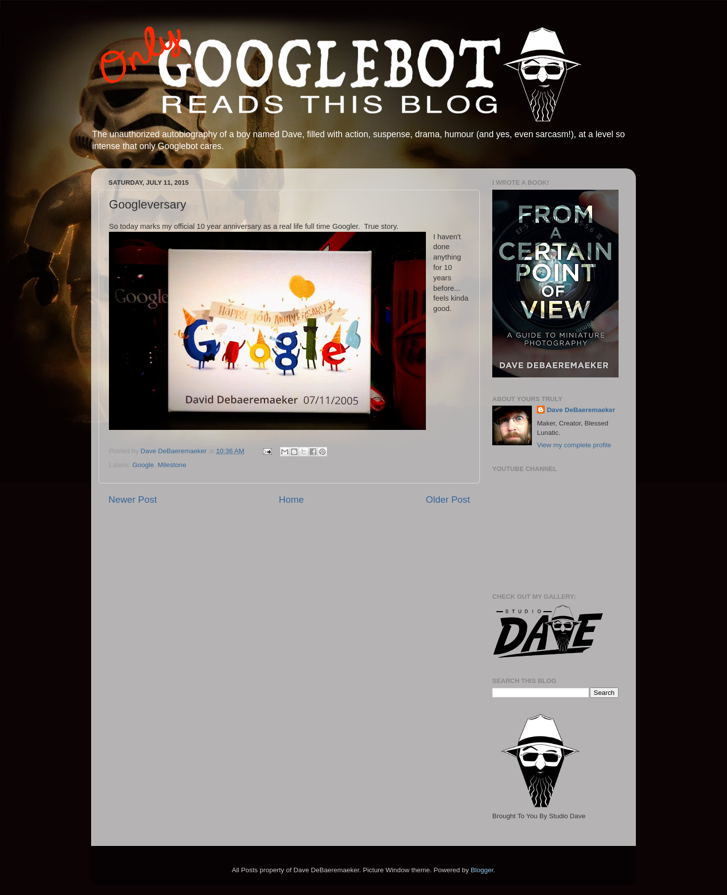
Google (143, 465)
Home (291, 499)
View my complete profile (574, 445)
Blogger (481, 870)
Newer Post (132, 499)
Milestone (171, 465)
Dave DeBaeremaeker (581, 410)
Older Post (448, 499)
